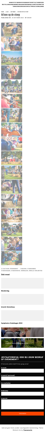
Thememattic (27, 430)
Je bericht (22, 404)
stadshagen (5, 270)
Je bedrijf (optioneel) (22, 377)
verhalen (24, 270)
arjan (29, 18)
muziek (24, 268)
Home (11, 2)
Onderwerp (22, 392)
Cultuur (36, 2)
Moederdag (5, 291)
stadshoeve (15, 270)
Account (33, 4)
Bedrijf (19, 2)
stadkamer (31, 268)
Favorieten (40, 4)
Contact (28, 6)
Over (20, 6)
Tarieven (16, 6)
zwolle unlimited (35, 270)
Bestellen (5, 4)
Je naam (22, 369)
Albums (11, 4)
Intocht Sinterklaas (8, 307)
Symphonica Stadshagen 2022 (11, 323)
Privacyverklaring (37, 6)
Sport (32, 2)
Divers (41, 2)
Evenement (26, 2)
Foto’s (15, 2)
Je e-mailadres (22, 384)
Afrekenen (26, 4)
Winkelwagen (18, 4)
